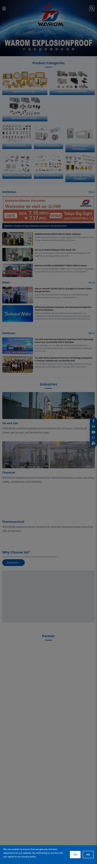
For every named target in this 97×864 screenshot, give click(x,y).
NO (88, 854)
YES (75, 854)
